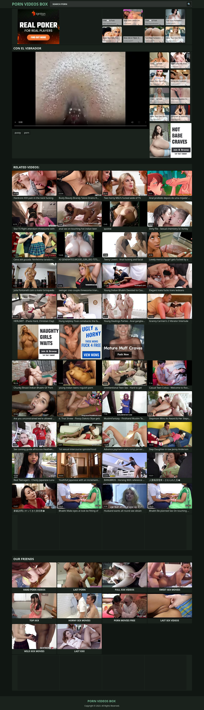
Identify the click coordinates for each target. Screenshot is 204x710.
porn (26, 132)
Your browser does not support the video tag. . (80, 90)
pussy (18, 132)
